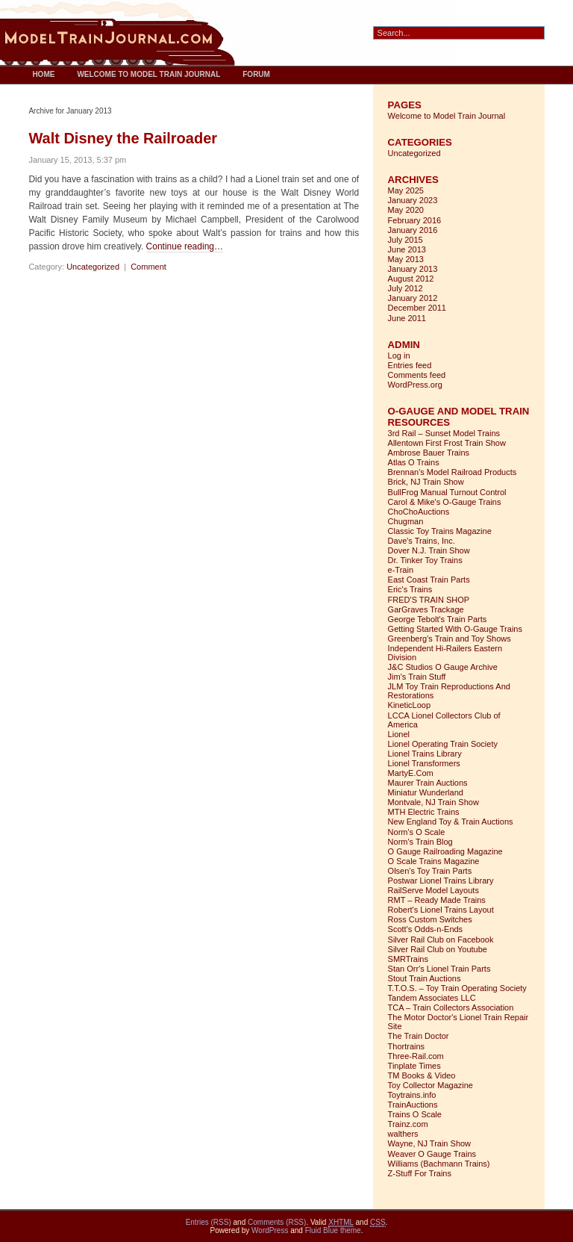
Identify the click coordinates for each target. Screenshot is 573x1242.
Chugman (406, 521)
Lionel (399, 734)
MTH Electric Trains (424, 811)
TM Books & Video (422, 1075)
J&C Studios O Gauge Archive (443, 666)
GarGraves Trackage (426, 609)
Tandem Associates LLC (432, 997)
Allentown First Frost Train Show (447, 442)
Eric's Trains (410, 589)
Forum (256, 74)
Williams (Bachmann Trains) (439, 1163)
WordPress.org (415, 384)
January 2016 (413, 230)
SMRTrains (408, 958)
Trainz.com (408, 1124)
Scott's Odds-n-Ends (425, 929)
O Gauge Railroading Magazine (445, 851)
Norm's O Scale (416, 832)
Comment (148, 266)
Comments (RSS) (277, 1222)
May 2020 (406, 209)
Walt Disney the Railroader (122, 138)
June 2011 (407, 318)
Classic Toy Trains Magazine (440, 531)
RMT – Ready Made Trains (437, 899)
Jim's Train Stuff (417, 676)
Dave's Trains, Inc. (421, 540)
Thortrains (406, 1046)
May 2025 (406, 190)
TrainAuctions (413, 1104)
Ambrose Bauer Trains (428, 452)
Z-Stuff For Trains (419, 1173)
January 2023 (413, 200)
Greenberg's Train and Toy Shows (449, 638)
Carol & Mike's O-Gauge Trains (444, 501)
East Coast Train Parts (429, 579)
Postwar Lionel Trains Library (441, 880)
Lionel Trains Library (425, 753)
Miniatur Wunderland (425, 792)
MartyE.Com (410, 773)
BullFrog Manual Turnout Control (447, 492)
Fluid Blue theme (333, 1230)
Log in (399, 355)
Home (43, 74)
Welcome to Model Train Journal (148, 74)
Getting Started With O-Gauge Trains (455, 628)
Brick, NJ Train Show (426, 481)
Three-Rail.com (416, 1056)
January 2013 (413, 268)
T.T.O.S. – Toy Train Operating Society (457, 988)
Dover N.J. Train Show (429, 550)
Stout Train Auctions (424, 978)
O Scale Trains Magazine (434, 861)
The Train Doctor (418, 1035)
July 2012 (405, 288)
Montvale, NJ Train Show (433, 802)
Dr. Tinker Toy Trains (425, 560)
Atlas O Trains (413, 462)
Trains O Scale (415, 1114)
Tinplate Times (414, 1065)
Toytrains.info (412, 1094)
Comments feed (417, 374)
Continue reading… (184, 246)
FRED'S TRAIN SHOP (428, 599)
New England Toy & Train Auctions (450, 821)
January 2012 (413, 298)
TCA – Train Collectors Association (451, 1007)
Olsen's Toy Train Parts (430, 870)
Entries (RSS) (208, 1222)
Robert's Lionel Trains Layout (441, 909)
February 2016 (415, 220)
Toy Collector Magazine (430, 1085)
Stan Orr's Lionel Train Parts (439, 968)
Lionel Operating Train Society (443, 743)
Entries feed (410, 365)
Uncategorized (92, 266)
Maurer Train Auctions (428, 782)
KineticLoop (409, 705)
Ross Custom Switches (430, 919)
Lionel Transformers (424, 763)
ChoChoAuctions (419, 511)
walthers (403, 1133)
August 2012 (411, 278)
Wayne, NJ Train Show (429, 1143)
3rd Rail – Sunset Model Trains (444, 433)
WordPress (269, 1230)
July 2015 (405, 239)
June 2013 (407, 249)
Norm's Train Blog (420, 841)
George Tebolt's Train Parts (437, 619)
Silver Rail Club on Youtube (437, 949)
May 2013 (406, 259)
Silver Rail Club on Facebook (441, 939)
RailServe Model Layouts (433, 890)
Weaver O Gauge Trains (432, 1153)
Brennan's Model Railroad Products (452, 472)
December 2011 (417, 307)
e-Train (400, 569)
